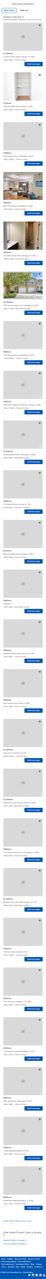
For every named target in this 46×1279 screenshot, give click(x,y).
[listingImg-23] (23, 1180)
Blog (32, 1264)
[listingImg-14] (23, 733)
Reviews (30, 1267)
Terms (3, 1267)
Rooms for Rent (20, 1259)
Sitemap (11, 1267)
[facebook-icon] (37, 1275)
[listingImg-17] (23, 882)
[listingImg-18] (23, 932)
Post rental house (24, 1261)
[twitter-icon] (29, 1275)
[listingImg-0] (23, 37)
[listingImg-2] (23, 136)
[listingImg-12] (23, 633)
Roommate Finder (22, 1264)
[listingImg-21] (23, 1081)
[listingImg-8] (23, 434)
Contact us (38, 1267)
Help (17, 1267)
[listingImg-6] (23, 335)
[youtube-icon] (44, 1275)
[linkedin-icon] (40, 1275)
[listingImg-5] (23, 285)
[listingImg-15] (23, 783)
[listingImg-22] (23, 1131)
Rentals (10, 1259)
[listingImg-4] (23, 236)
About (23, 1267)
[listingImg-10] (23, 534)
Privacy (38, 1264)
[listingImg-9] (23, 484)
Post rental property (8, 1261)
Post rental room (7, 1264)
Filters (24, 10)
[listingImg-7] (23, 385)
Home (3, 1259)
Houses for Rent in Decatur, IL (15, 1244)
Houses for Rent (34, 1259)
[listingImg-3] (23, 186)
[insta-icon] (33, 1275)
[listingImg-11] (23, 584)
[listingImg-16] (23, 832)
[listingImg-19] (23, 981)
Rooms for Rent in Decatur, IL (15, 1240)
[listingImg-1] (23, 86)
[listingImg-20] (23, 1031)
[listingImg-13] (23, 683)
